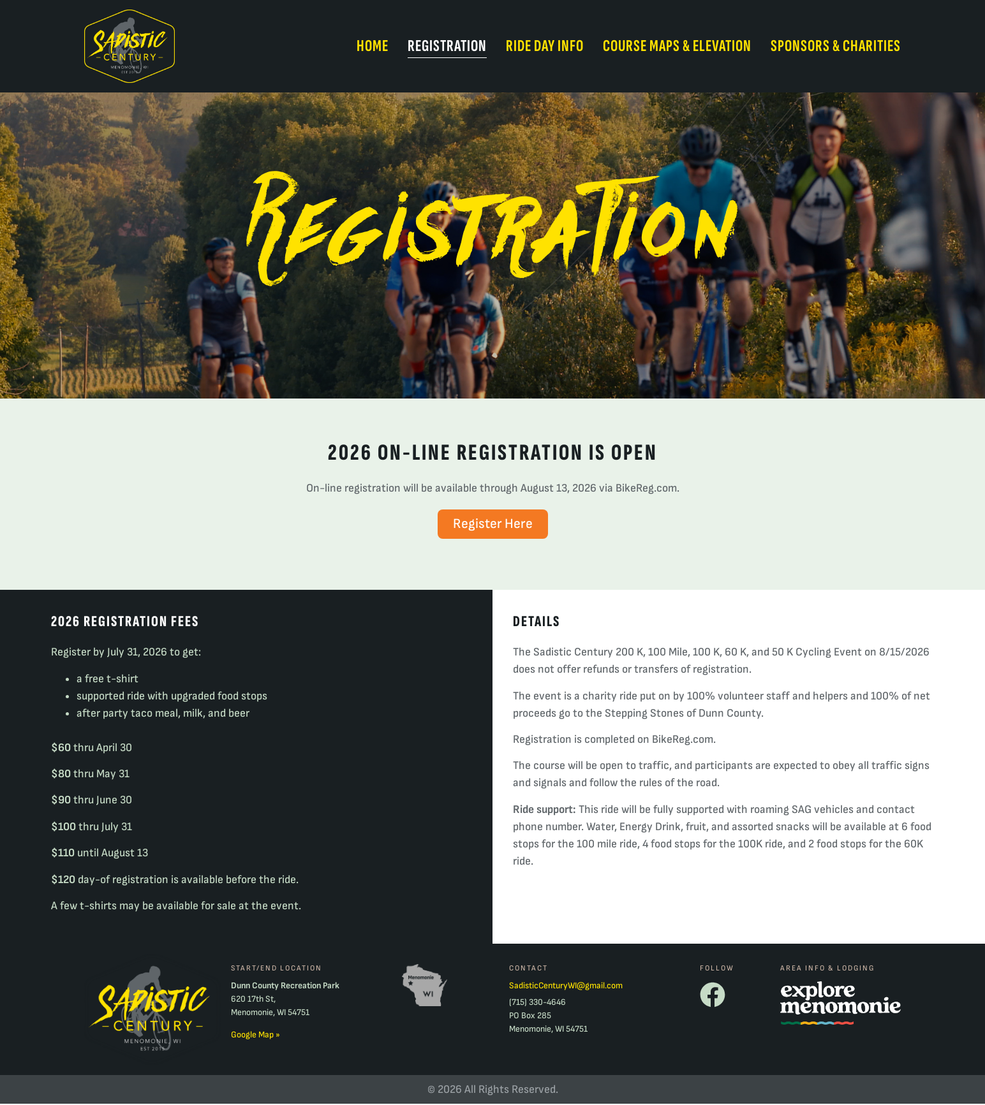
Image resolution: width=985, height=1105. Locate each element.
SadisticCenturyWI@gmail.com (566, 986)
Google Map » (255, 1035)
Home (373, 46)
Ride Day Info (545, 46)
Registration (447, 46)
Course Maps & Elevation (677, 46)
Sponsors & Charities (836, 46)
